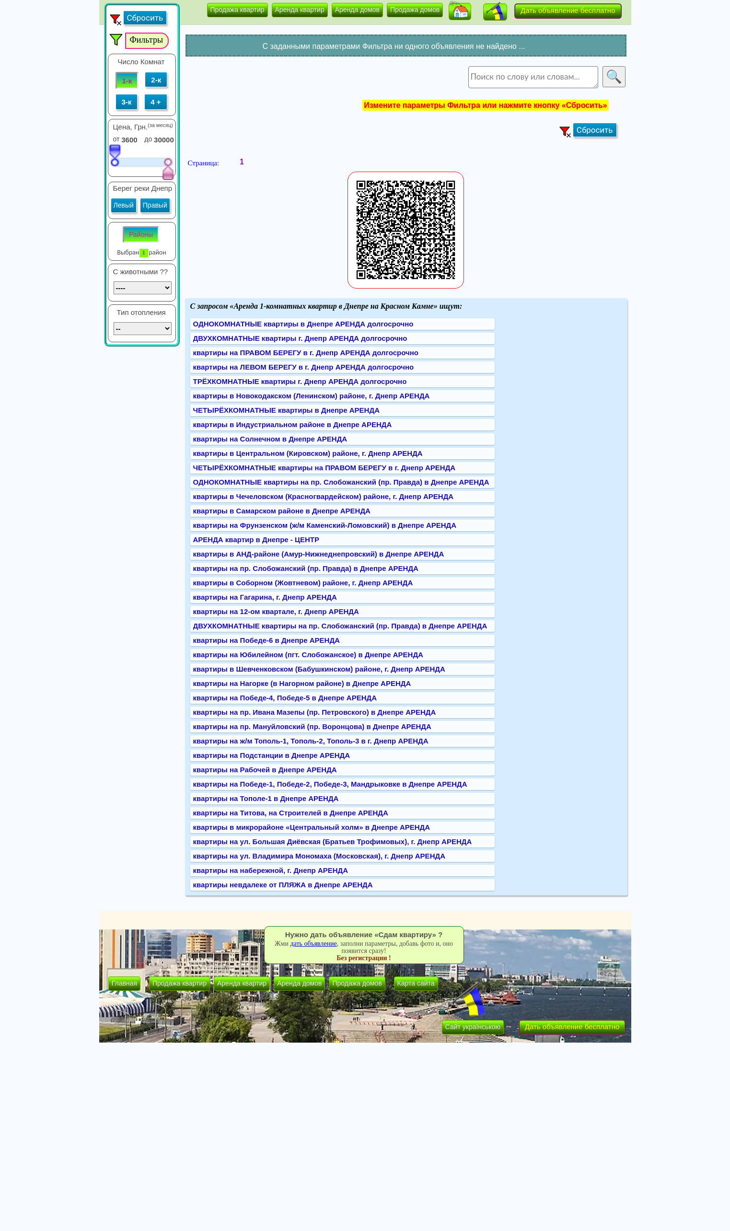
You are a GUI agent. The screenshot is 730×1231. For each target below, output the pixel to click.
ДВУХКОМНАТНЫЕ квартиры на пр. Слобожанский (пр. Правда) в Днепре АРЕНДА (340, 626)
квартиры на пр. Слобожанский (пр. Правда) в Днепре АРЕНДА (305, 568)
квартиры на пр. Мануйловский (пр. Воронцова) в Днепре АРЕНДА (312, 726)
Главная (124, 983)
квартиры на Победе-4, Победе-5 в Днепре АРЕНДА (285, 698)
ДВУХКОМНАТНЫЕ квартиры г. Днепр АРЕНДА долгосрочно (300, 338)
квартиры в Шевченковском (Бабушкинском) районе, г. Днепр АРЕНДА (319, 669)
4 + (156, 102)
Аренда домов (357, 9)
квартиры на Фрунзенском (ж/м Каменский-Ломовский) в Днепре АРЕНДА (325, 525)
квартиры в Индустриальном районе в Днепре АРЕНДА (292, 424)
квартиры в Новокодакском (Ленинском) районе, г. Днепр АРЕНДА (311, 396)
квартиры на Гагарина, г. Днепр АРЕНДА (265, 597)
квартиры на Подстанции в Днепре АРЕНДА (271, 755)
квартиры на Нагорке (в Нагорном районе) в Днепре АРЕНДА (302, 683)
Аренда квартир (299, 9)
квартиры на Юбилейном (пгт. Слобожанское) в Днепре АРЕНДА (308, 654)
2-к (156, 80)
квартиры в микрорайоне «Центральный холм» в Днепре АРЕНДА (311, 827)
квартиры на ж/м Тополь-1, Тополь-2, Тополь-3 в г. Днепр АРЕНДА (311, 741)
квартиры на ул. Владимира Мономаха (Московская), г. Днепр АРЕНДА (319, 856)
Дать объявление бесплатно (568, 10)
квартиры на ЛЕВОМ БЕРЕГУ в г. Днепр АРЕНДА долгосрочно (303, 367)
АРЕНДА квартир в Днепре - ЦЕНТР (256, 539)
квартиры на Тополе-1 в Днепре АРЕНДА (266, 798)
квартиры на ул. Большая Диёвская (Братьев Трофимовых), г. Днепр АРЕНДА (332, 841)
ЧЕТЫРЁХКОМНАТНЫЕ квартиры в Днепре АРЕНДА (286, 410)
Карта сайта (416, 983)
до (148, 139)
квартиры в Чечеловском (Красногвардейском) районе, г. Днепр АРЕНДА (323, 496)
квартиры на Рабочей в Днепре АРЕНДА (265, 770)
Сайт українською (472, 1027)
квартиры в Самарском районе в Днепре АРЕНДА (282, 511)
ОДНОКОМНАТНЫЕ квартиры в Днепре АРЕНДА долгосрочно (303, 324)
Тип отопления (141, 312)
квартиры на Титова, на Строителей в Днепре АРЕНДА (290, 813)
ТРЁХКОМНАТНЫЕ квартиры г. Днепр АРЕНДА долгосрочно (300, 381)
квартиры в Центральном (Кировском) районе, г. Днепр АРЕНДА (308, 453)
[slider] (114, 154)
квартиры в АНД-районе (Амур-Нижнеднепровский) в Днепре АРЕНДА (318, 554)
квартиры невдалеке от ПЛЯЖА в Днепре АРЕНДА (283, 885)
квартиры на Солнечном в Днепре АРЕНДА (270, 439)
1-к (127, 81)
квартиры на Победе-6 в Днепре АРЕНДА (266, 640)
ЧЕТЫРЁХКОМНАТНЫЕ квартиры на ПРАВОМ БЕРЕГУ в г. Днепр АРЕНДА (324, 468)
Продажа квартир (237, 9)
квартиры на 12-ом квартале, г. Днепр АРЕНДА (276, 611)
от (116, 139)
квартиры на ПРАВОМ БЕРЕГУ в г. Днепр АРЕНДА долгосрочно (305, 352)
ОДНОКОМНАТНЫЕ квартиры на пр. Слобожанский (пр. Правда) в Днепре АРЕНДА (341, 482)
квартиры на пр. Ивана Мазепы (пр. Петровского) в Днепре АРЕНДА (314, 712)
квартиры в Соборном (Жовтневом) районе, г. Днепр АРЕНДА (303, 583)
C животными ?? (140, 271)
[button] (460, 11)
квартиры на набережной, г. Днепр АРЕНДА (270, 870)
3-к (127, 102)
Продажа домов (415, 9)
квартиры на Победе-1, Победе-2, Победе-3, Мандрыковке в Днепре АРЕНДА (330, 784)
